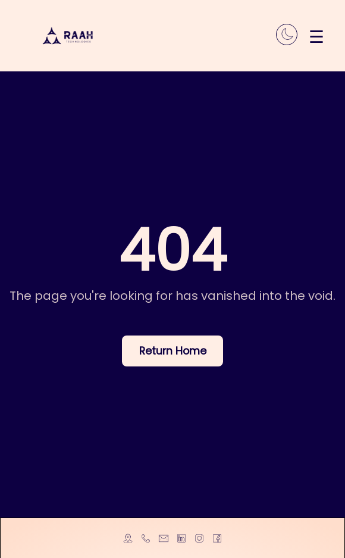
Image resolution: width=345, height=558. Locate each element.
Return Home (172, 351)
